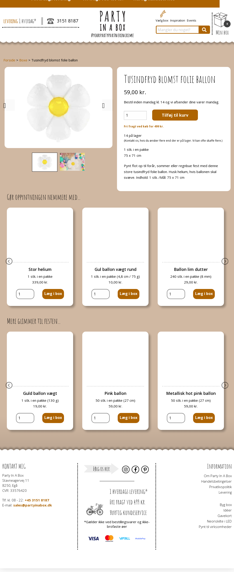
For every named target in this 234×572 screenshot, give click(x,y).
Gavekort (225, 515)
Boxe (23, 60)
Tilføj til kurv (175, 115)
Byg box (226, 504)
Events (191, 20)
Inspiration (177, 20)
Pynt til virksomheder (215, 526)
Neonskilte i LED (219, 521)
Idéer (227, 510)
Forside (9, 60)
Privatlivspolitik (220, 486)
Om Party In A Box (218, 475)
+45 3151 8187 (37, 500)
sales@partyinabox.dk (32, 505)
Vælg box (162, 20)
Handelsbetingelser (216, 481)
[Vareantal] (135, 115)
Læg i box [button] (53, 293)
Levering (225, 492)
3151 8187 (62, 21)
